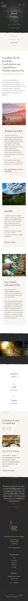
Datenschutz (9, 596)
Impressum (20, 595)
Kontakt (14, 567)
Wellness (14, 565)
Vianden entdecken (14, 39)
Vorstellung (14, 36)
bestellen (14, 374)
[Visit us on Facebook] (14, 582)
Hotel (14, 558)
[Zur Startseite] (4, 4)
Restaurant (14, 560)
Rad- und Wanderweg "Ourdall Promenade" (14, 170)
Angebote (14, 562)
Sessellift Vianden (10, 242)
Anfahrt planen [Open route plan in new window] (16, 547)
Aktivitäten (14, 42)
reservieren (14, 388)
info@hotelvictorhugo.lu (14, 576)
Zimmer (14, 45)
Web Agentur (15, 596)
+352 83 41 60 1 (14, 578)
